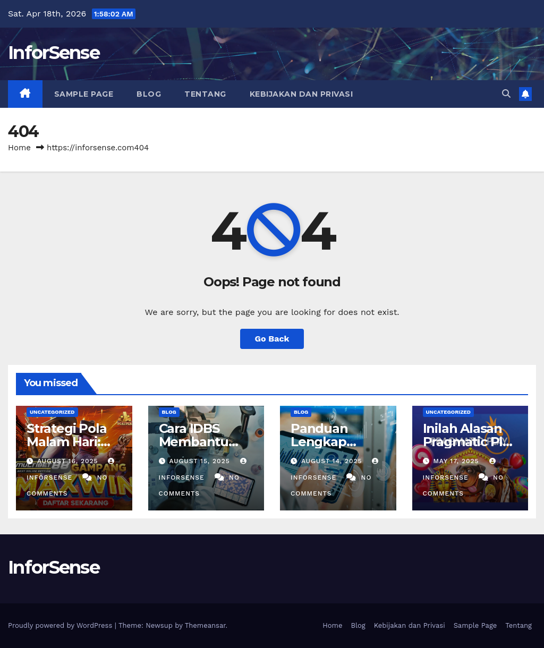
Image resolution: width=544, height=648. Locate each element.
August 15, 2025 (200, 461)
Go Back (272, 339)
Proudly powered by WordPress (61, 625)
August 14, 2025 (333, 461)
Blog (149, 94)
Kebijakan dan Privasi (301, 94)
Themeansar (205, 625)
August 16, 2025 (69, 461)
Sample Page (84, 94)
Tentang (205, 94)
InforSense (53, 52)
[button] (506, 94)
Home (19, 147)
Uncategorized (52, 412)
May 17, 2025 (457, 461)
